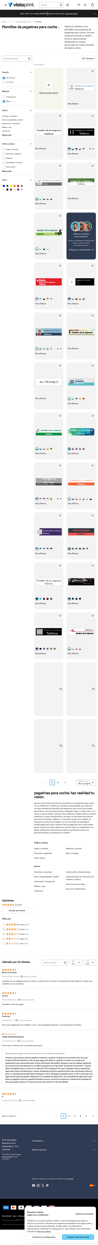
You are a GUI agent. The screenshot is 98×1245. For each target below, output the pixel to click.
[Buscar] (61, 5)
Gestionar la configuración (44, 1237)
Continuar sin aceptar (84, 1213)
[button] (45, 782)
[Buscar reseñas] (53, 962)
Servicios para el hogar (75, 884)
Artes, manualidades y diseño (46, 877)
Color (4, 180)
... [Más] (10, 22)
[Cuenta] (85, 5)
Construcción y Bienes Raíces (78, 872)
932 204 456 (6, 1216)
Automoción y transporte (44, 881)
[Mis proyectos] (73, 5)
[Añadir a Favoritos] (92, 71)
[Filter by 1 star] (4, 943)
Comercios (38, 891)
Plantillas (38, 22)
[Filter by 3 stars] (4, 934)
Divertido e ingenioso (43, 853)
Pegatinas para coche (23, 22)
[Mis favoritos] (79, 5)
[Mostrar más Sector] (6, 135)
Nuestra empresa (63, 1149)
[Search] (65, 962)
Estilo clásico (39, 858)
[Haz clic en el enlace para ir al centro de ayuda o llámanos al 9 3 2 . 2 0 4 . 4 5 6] (67, 4)
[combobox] (49, 5)
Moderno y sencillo (74, 848)
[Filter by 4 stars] (4, 929)
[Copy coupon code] (47, 13)
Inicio (4, 22)
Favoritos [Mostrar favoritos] (88, 58)
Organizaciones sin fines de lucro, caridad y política (80, 878)
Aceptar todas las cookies (78, 1237)
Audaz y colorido (41, 848)
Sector (5, 110)
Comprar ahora (71, 13)
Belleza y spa (39, 886)
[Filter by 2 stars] (4, 939)
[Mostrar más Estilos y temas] (6, 171)
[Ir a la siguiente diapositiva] (94, 13)
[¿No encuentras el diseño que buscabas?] (81, 236)
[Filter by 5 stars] (4, 924)
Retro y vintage (72, 853)
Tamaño (5, 72)
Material (5, 91)
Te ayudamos (63, 1140)
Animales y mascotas (43, 872)
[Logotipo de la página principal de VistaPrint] (21, 5)
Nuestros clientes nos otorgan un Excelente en (52, 1179)
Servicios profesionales (75, 889)
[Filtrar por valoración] (76, 962)
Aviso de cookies (44, 1231)
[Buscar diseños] (29, 58)
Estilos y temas (8, 144)
